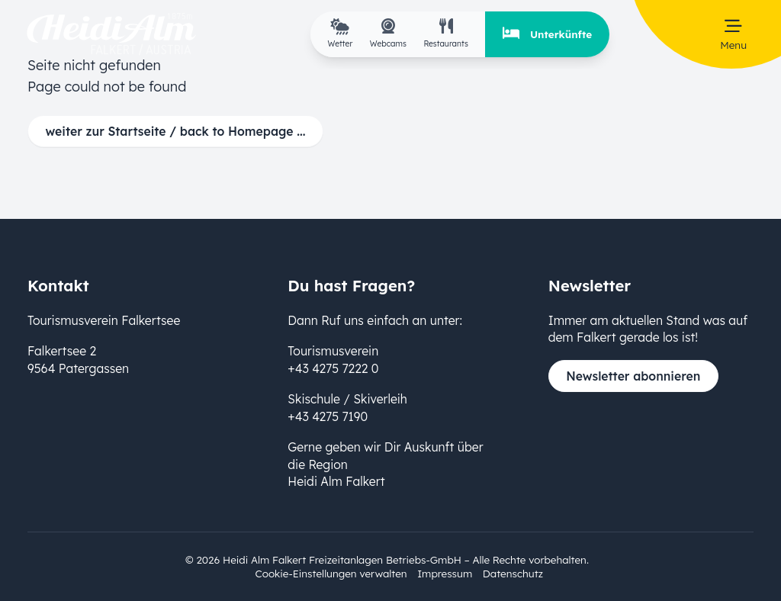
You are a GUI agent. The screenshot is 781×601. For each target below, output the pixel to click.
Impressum (444, 573)
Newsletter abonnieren (633, 376)
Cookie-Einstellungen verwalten (331, 573)
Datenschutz (513, 573)
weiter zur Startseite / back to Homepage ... (176, 131)
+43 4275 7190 (328, 416)
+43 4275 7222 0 (333, 368)
